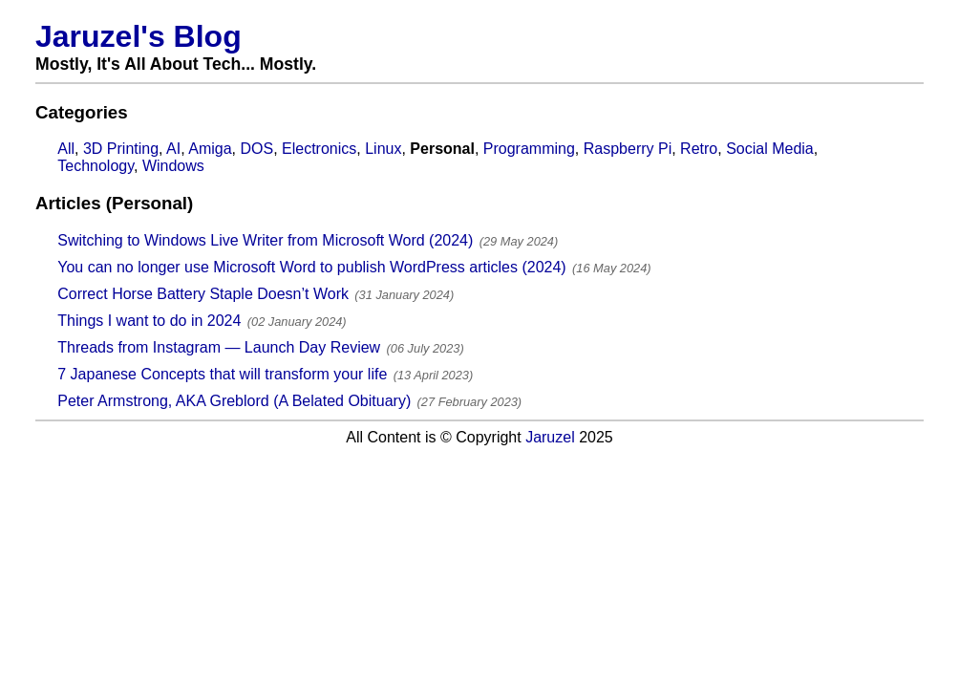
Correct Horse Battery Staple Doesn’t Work (203, 294)
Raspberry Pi (627, 148)
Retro (698, 148)
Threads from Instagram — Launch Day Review (218, 347)
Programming (529, 148)
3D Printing (121, 148)
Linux (383, 148)
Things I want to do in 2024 (149, 320)
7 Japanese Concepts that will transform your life (222, 374)
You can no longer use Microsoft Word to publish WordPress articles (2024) (311, 267)
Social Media (770, 148)
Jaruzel (550, 437)
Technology (95, 166)
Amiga (209, 148)
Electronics (319, 148)
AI (173, 148)
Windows (173, 166)
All (66, 148)
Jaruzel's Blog (138, 36)
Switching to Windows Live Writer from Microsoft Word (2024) (265, 240)
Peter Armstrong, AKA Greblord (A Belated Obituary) (234, 401)
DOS (256, 148)
